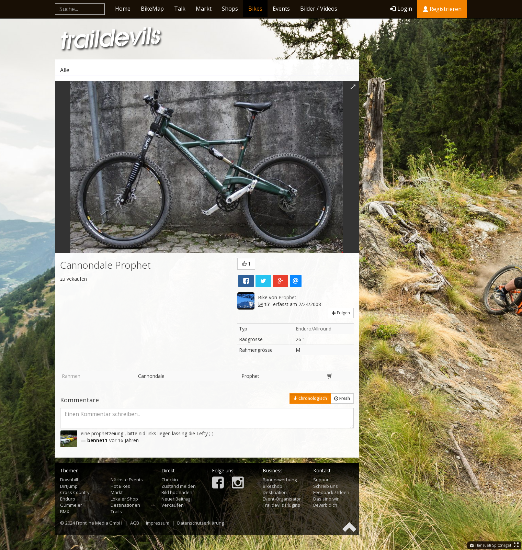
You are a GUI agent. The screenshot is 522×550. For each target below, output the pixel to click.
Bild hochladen (176, 492)
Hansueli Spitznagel (490, 545)
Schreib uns (325, 486)
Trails (116, 511)
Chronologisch (310, 398)
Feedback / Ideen (331, 492)
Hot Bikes (120, 486)
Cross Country (75, 492)
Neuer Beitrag (175, 499)
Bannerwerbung (280, 479)
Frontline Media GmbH (99, 523)
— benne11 (94, 440)
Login (401, 8)
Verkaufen (172, 505)
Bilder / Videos (318, 8)
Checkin (169, 479)
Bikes (255, 8)
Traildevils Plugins (281, 505)
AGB (134, 523)
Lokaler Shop (124, 499)
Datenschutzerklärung (200, 523)
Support (321, 479)
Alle (64, 70)
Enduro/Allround (313, 328)
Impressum (157, 523)
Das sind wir (326, 499)
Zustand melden (178, 486)
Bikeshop (272, 486)
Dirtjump (69, 486)
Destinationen (125, 505)
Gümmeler (71, 505)
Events (281, 8)
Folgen (341, 313)
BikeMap (152, 8)
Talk (179, 8)
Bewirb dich (325, 505)
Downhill (69, 479)
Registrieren (442, 9)
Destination (275, 492)
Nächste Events (127, 479)
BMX (64, 511)
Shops (230, 8)
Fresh (342, 398)
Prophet (287, 297)
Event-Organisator (282, 499)
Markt (204, 8)
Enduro (67, 499)
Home (122, 8)
